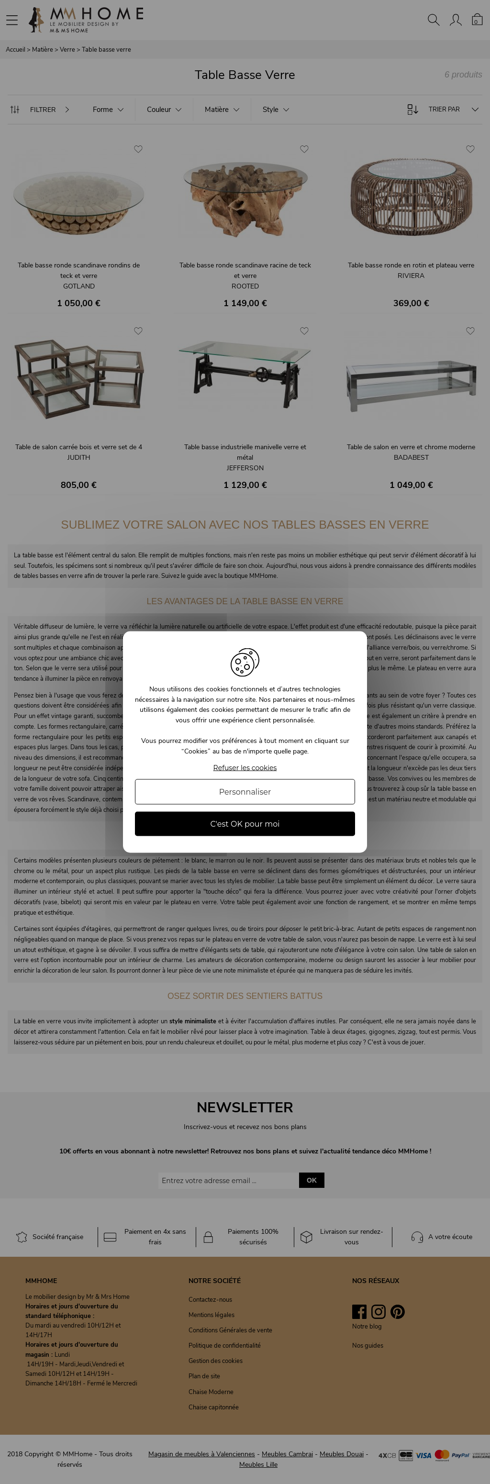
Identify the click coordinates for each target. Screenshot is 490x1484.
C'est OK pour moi (244, 823)
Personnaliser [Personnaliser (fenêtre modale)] (245, 791)
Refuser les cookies (245, 768)
